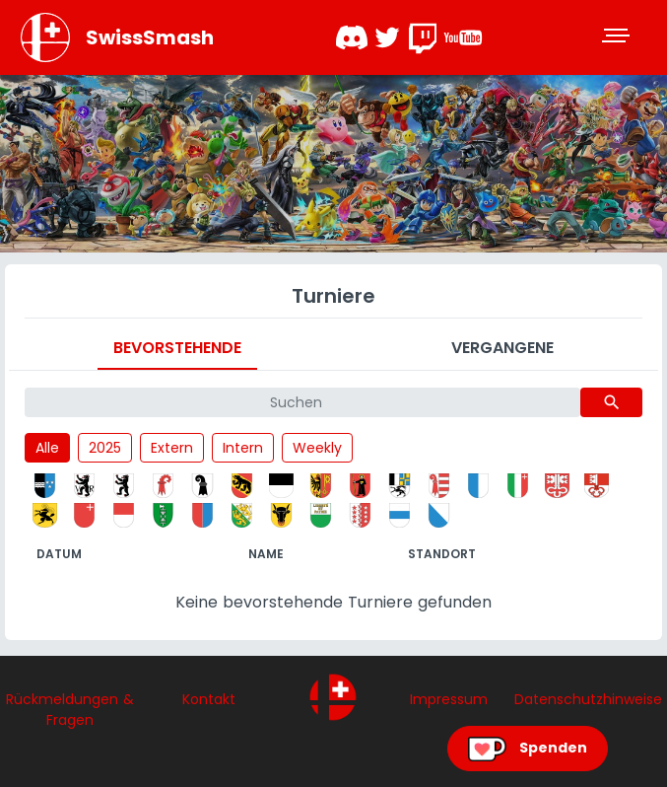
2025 (105, 448)
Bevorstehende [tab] (177, 347)
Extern (172, 448)
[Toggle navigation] (617, 37)
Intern (243, 448)
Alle (47, 448)
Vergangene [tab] (502, 347)
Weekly (317, 448)
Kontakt (208, 699)
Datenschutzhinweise (588, 699)
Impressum (449, 699)
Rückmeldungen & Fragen (70, 709)
